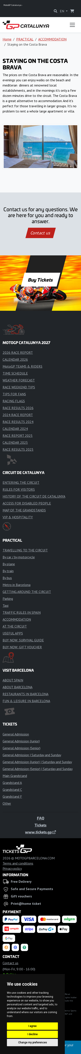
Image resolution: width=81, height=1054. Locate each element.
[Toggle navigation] (72, 25)
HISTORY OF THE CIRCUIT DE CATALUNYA (34, 496)
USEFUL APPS (13, 633)
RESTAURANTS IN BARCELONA (25, 694)
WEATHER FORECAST (19, 380)
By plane (9, 564)
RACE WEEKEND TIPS (19, 387)
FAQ (40, 818)
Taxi (5, 605)
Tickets (40, 825)
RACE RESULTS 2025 (18, 449)
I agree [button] (32, 1026)
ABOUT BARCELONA (17, 687)
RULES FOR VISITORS (19, 489)
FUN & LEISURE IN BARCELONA (26, 701)
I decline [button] (32, 1034)
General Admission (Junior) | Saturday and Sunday (37, 762)
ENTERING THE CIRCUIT (21, 482)
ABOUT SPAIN (13, 680)
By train (8, 571)
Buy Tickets (40, 279)
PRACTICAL (24, 39)
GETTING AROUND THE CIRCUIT (27, 591)
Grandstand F (12, 796)
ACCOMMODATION (52, 39)
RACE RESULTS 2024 (18, 422)
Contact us (40, 233)
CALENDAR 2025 (15, 442)
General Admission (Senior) (21, 748)
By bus (7, 578)
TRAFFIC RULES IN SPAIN (22, 612)
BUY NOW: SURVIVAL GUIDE (23, 640)
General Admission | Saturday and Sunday (32, 755)
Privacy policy (12, 868)
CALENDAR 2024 (15, 428)
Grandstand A (12, 782)
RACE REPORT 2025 (18, 435)
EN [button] (62, 11)
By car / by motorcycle (19, 557)
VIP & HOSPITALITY (18, 517)
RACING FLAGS (14, 401)
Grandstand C (12, 789)
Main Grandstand (15, 776)
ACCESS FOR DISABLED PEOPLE (27, 503)
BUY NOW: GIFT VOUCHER (22, 647)
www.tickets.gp (40, 832)
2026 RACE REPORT (18, 352)
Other (7, 803)
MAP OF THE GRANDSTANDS (24, 510)
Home (7, 39)
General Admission (16, 734)
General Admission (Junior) (21, 741)
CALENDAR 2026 (15, 359)
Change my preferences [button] (32, 1042)
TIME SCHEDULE (15, 373)
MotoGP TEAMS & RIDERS (22, 366)
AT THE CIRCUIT (15, 626)
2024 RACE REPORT (18, 415)
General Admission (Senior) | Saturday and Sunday (38, 769)
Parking (8, 598)
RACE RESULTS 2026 (18, 408)
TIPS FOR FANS (14, 394)
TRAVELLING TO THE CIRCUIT (25, 550)
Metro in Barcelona (16, 585)
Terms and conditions (18, 863)
